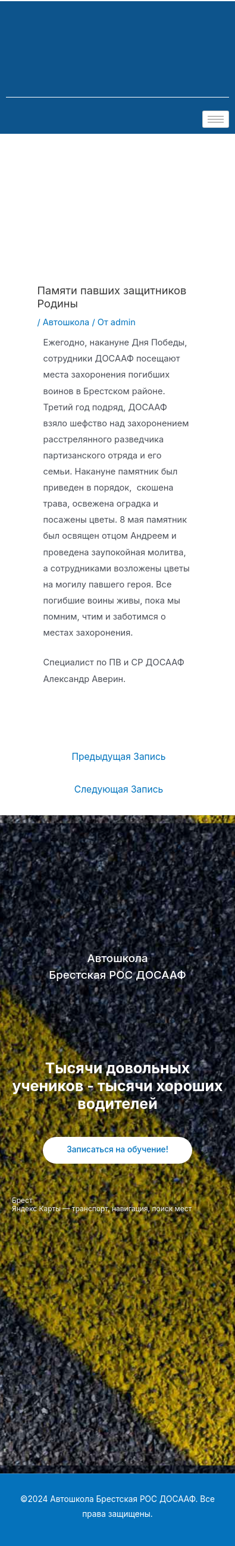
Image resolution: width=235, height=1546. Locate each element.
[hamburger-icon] (215, 119)
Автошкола (66, 322)
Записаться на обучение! (117, 1149)
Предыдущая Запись (118, 756)
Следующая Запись (118, 789)
